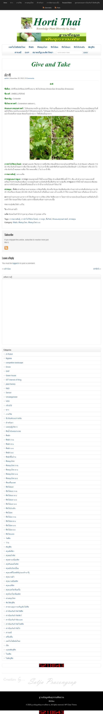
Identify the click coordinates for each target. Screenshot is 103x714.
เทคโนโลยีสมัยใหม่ (17, 47)
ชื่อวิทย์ (48, 219)
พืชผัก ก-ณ (10, 440)
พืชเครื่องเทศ (11, 483)
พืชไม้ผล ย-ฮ (10, 530)
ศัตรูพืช (91, 47)
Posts (58, 7)
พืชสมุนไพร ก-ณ (12, 465)
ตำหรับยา (40, 2)
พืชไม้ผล (54, 47)
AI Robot (9, 354)
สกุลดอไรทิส (10, 555)
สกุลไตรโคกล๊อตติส (13, 594)
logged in (16, 263)
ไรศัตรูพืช (9, 658)
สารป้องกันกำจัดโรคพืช (15, 624)
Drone (8, 367)
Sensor (8, 393)
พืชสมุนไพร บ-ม (34, 222)
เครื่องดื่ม (9, 637)
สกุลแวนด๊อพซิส (12, 581)
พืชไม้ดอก (66, 47)
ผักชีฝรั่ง (96, 269)
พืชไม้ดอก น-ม (11, 500)
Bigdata (9, 358)
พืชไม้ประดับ (79, 47)
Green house (11, 376)
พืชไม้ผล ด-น (11, 521)
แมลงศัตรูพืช (11, 650)
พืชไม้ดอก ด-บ (11, 495)
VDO (8, 401)
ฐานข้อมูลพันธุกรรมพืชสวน (51, 697)
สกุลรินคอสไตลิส (12, 564)
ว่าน (7, 543)
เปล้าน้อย (7, 269)
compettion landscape (14, 363)
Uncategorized (11, 397)
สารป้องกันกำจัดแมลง (14, 620)
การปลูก (42, 219)
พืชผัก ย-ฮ (9, 453)
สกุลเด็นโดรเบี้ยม (12, 568)
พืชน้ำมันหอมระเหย (13, 431)
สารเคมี (18, 52)
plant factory (10, 384)
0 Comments (29, 78)
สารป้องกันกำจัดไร (13, 628)
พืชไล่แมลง (10, 534)
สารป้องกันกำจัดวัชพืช (14, 611)
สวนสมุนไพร (29, 2)
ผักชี (7, 74)
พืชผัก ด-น (10, 444)
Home (5, 2)
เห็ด (7, 645)
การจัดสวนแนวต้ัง (53, 2)
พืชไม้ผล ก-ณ (11, 517)
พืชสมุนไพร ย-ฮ (12, 478)
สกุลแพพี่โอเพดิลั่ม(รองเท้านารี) (17, 573)
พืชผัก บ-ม (10, 448)
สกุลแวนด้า (10, 577)
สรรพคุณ (72, 219)
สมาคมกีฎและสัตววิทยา (43, 52)
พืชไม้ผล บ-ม (11, 525)
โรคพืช (8, 654)
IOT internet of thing (13, 380)
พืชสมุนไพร (42, 47)
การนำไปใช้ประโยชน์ (29, 219)
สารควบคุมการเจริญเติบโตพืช (17, 607)
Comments (48, 7)
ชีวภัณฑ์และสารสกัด (14, 418)
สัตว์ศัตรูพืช (10, 603)
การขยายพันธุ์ (14, 219)
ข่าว (11, 2)
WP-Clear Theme (71, 705)
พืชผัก (31, 47)
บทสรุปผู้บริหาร (11, 427)
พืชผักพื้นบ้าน (11, 457)
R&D (7, 388)
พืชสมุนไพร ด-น (12, 470)
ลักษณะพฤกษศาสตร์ (60, 219)
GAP (27, 52)
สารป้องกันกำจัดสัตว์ (14, 615)
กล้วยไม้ (9, 405)
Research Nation (67, 2)
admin (6, 78)
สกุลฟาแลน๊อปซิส (12, 560)
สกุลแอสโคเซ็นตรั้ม (13, 590)
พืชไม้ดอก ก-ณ (11, 491)
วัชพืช (8, 538)
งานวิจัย (19, 2)
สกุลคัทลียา (10, 551)
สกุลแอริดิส (10, 585)
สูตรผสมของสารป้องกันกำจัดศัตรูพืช (87, 2)
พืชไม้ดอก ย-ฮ (11, 504)
